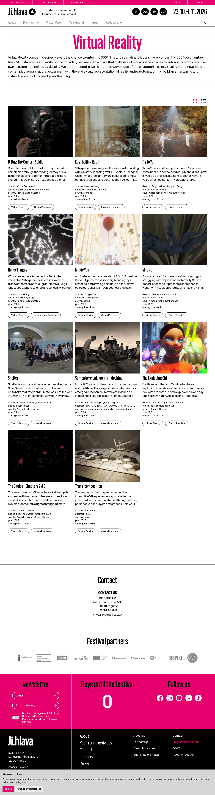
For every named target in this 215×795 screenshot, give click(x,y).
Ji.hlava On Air (78, 2)
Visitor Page (54, 22)
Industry (86, 757)
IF (136, 11)
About (12, 22)
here (29, 722)
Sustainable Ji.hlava (146, 754)
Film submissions (144, 748)
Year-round (76, 22)
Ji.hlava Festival (16, 2)
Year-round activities (96, 743)
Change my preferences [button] (29, 789)
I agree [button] (8, 789)
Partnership (140, 741)
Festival (86, 750)
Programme (31, 22)
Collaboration (115, 22)
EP (154, 11)
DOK (145, 11)
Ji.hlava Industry (48, 2)
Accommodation (184, 754)
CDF (163, 11)
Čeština (199, 2)
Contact (178, 735)
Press (95, 22)
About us (139, 735)
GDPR (176, 748)
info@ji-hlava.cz (112, 615)
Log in (177, 2)
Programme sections (186, 741)
